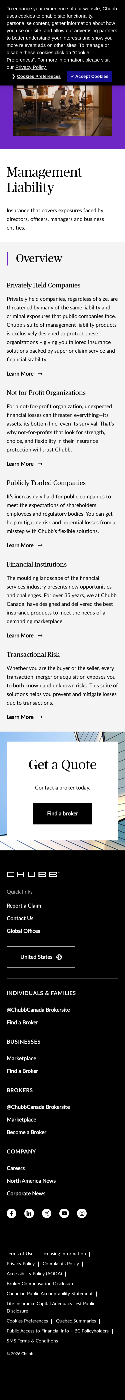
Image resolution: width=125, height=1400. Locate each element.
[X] (47, 1213)
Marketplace (21, 1058)
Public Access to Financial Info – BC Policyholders (58, 1331)
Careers (16, 1168)
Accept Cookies (91, 76)
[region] (62, 43)
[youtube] (64, 1213)
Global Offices (23, 931)
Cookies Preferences (27, 1321)
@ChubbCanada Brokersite (38, 1010)
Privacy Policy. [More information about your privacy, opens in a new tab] (31, 67)
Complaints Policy (61, 1264)
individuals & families (41, 993)
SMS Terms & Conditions (32, 1341)
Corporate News (26, 1193)
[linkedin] (29, 1213)
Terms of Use (20, 1254)
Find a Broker (22, 1022)
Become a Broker (26, 1132)
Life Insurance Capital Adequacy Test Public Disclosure (51, 1307)
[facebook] (11, 1213)
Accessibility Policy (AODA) (34, 1274)
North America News (31, 1181)
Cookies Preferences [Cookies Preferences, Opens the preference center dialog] (39, 76)
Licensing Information (63, 1254)
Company (21, 1151)
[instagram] (82, 1213)
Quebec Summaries (76, 1321)
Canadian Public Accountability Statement (50, 1294)
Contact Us (20, 918)
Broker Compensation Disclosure (40, 1284)
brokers (20, 1090)
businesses (24, 1042)
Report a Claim (24, 906)
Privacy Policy (21, 1264)
